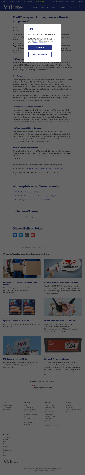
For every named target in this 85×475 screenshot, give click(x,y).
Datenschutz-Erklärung (39, 42)
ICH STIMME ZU (40, 47)
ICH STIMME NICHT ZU (40, 54)
